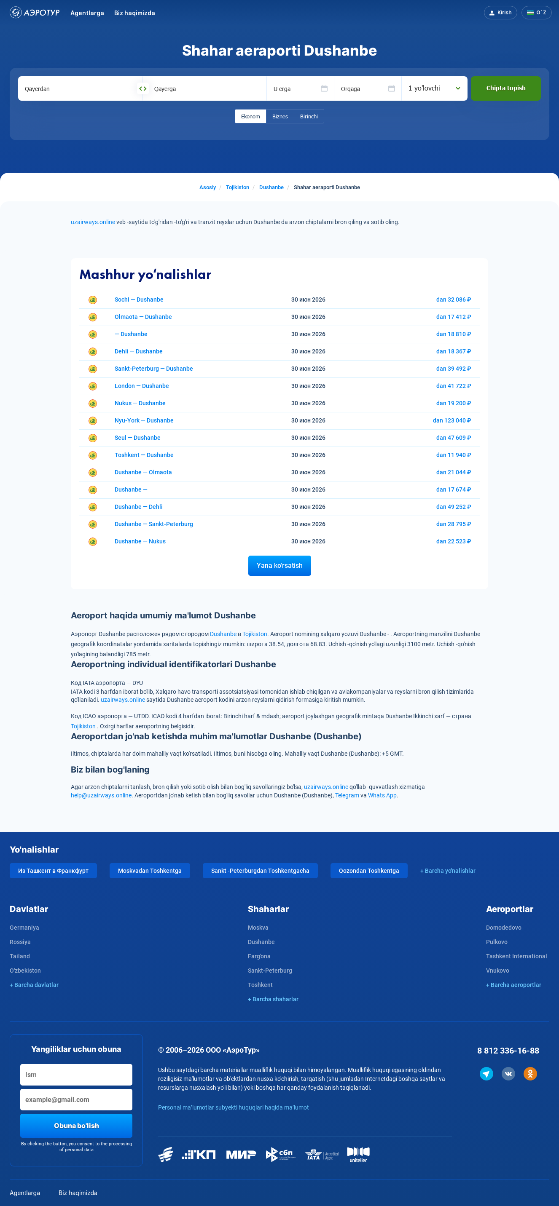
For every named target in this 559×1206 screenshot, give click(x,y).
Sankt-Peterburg (270, 970)
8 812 (508, 1051)
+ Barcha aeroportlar (513, 984)
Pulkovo (497, 942)
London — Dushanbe (142, 385)
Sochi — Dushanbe (139, 299)
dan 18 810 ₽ (453, 334)
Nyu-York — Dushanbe (144, 420)
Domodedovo (503, 927)
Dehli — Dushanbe (139, 351)
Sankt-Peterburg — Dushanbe (154, 368)
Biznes (280, 116)
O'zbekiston (25, 970)
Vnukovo (497, 970)
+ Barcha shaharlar (273, 999)
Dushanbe (223, 634)
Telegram (347, 795)
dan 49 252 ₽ (453, 506)
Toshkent (260, 984)
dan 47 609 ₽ (453, 437)
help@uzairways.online (101, 795)
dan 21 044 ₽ (453, 472)
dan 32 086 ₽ (453, 299)
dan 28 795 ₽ (453, 524)
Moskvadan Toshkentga (150, 870)
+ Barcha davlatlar (34, 984)
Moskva (258, 927)
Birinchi (309, 116)
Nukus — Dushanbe (140, 403)
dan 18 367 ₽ (453, 351)
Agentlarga (87, 12)
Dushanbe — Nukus (140, 541)
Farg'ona (259, 956)
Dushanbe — (131, 489)
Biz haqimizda (134, 12)
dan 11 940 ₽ (453, 455)
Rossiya (20, 942)
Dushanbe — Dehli (139, 506)
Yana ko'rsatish (280, 566)
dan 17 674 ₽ (453, 489)
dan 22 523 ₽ (453, 541)
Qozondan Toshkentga (369, 870)
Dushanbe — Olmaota (143, 472)
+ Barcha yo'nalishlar (448, 870)
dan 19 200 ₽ (453, 403)
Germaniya (24, 927)
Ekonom (250, 116)
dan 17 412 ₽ (453, 316)
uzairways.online (93, 222)
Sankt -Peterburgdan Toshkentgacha (260, 870)
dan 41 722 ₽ (453, 385)
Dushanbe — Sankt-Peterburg (154, 524)
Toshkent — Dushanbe (144, 455)
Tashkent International (516, 956)
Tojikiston (254, 634)
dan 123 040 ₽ (452, 420)
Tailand (20, 956)
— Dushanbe (131, 334)
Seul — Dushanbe (138, 437)
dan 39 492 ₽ (453, 368)
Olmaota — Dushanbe (143, 316)
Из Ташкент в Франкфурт (53, 870)
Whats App (382, 795)
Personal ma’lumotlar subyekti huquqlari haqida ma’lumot (233, 1107)
